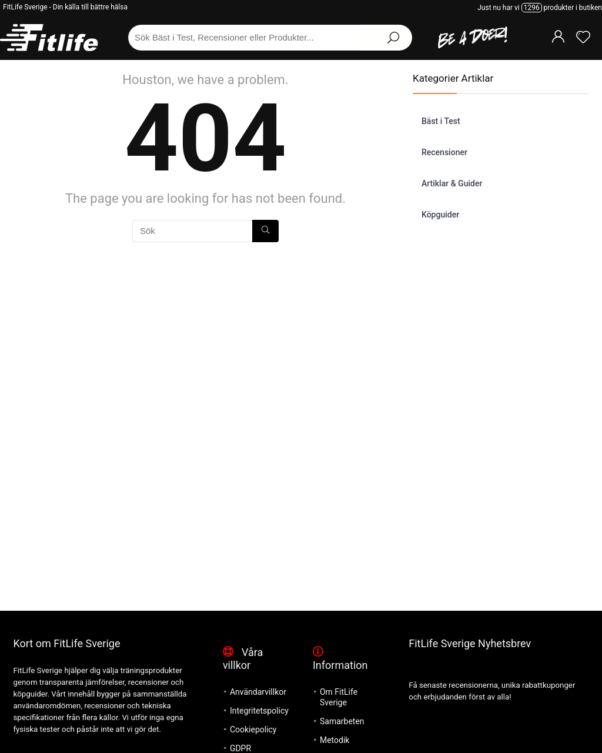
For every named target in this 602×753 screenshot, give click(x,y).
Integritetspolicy (259, 710)
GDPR (240, 748)
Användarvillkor (258, 692)
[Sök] (265, 231)
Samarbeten (342, 721)
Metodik (334, 740)
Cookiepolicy (253, 729)
